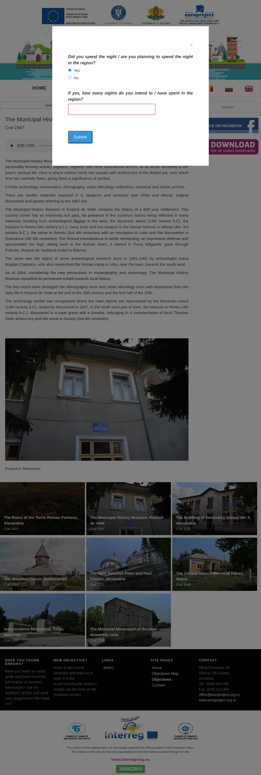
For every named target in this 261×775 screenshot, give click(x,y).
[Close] (191, 45)
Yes (77, 70)
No (76, 78)
